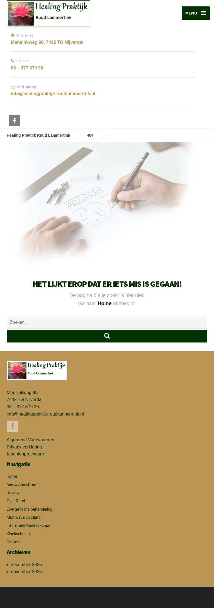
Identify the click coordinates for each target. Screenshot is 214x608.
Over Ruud (16, 501)
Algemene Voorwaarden (30, 439)
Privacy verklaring (24, 447)
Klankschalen (18, 534)
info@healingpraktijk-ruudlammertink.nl (45, 414)
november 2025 (26, 571)
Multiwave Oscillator (24, 517)
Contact (14, 542)
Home (105, 303)
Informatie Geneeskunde (28, 525)
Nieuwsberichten (21, 484)
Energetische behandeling (29, 509)
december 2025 (26, 564)
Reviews (14, 493)
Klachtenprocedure (25, 454)
